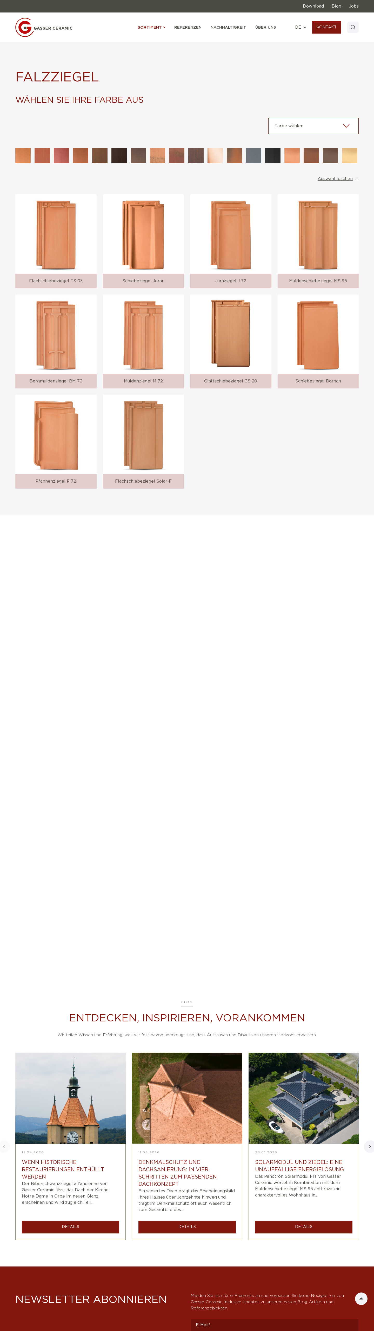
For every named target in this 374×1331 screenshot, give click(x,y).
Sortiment (150, 27)
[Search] (352, 27)
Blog (336, 6)
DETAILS (70, 1227)
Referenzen (187, 27)
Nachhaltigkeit (227, 27)
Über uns (264, 27)
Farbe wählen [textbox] (289, 126)
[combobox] (313, 126)
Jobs (354, 6)
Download (313, 6)
